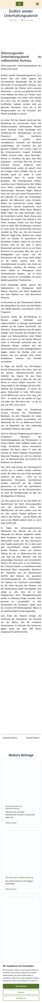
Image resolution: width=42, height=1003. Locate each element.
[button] (37, 4)
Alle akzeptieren (21, 986)
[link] (19, 4)
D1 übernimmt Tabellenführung (19, 877)
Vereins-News (28, 20)
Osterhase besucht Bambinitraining (13, 807)
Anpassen (20, 992)
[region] (21, 982)
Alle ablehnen (21, 998)
